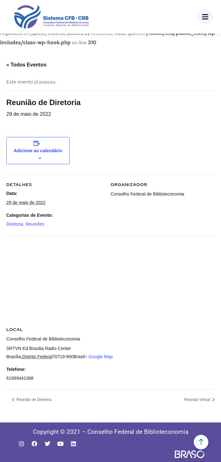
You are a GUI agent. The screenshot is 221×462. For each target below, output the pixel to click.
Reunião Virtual (197, 399)
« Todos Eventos (26, 64)
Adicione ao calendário (38, 150)
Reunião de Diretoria (33, 399)
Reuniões (35, 224)
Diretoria (14, 224)
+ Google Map (98, 356)
